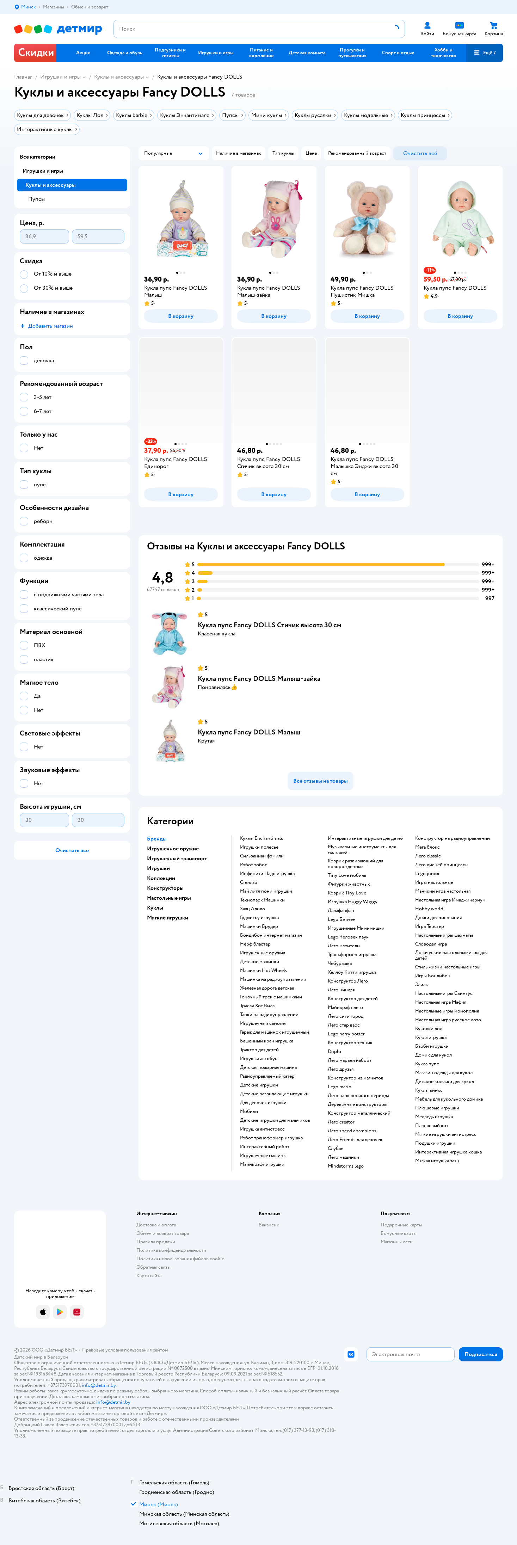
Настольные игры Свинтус (444, 993)
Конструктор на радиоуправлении (452, 838)
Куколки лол (428, 1029)
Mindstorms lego (346, 1166)
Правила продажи (155, 1242)
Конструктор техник (350, 1043)
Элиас (421, 984)
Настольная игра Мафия (440, 1002)
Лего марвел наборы (350, 1060)
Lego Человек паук (348, 937)
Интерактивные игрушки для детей (366, 838)
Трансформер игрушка (352, 955)
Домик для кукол (433, 1055)
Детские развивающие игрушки (274, 1094)
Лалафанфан (341, 910)
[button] (484, 53)
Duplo (334, 1051)
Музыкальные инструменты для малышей (362, 849)
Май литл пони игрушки (266, 891)
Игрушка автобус (258, 1058)
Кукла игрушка (431, 1037)
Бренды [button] (157, 838)
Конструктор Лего (348, 981)
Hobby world (429, 909)
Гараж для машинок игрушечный (274, 1032)
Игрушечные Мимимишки (356, 928)
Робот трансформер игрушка (271, 1138)
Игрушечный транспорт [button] (177, 858)
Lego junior (427, 873)
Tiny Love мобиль (347, 875)
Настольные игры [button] (169, 897)
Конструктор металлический (359, 1113)
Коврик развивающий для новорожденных (355, 863)
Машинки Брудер (259, 926)
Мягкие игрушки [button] (167, 917)
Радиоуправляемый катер (267, 1076)
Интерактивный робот (264, 1147)
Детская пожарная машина (268, 1067)
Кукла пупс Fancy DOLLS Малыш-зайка (259, 678)
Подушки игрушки (435, 1143)
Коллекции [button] (161, 878)
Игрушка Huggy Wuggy (352, 902)
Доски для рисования (438, 918)
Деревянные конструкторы (357, 1104)
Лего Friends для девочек (355, 1140)
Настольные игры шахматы (444, 935)
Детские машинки (259, 962)
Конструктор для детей (353, 999)
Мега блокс (427, 847)
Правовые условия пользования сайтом (125, 1350)
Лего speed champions (352, 1131)
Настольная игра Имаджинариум (450, 900)
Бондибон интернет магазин (271, 935)
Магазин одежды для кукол (444, 1073)
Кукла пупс (427, 1064)
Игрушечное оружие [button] (173, 848)
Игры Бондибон (432, 976)
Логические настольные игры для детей (451, 955)
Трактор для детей (259, 1050)
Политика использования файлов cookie (180, 1259)
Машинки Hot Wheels (263, 970)
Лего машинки (343, 1157)
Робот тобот (253, 865)
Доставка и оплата (156, 1225)
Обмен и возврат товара (162, 1233)
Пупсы (36, 199)
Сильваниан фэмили (262, 856)
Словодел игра (431, 944)
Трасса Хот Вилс (257, 1006)
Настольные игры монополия (447, 1011)
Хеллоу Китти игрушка (352, 972)
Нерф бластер (255, 944)
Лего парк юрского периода (358, 1095)
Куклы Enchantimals (261, 838)
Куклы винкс (429, 1090)
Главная (23, 76)
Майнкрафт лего (345, 1007)
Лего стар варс (344, 1025)
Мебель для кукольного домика (449, 1099)
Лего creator (341, 1122)
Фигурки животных (349, 884)
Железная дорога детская (267, 988)
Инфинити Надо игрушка (267, 873)
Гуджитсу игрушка (259, 918)
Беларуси (57, 1357)
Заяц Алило (252, 909)
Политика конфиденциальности (171, 1250)
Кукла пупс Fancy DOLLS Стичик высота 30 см (269, 625)
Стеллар (248, 882)
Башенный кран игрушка (266, 1041)
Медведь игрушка (434, 1117)
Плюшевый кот (431, 1125)
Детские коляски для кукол (444, 1081)
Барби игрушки (432, 1046)
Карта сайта (148, 1276)
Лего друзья (340, 1069)
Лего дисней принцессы (441, 865)
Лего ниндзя (341, 990)
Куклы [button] (155, 907)
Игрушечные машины (263, 1155)
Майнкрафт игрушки (262, 1164)
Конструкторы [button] (165, 888)
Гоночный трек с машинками (271, 997)
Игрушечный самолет (263, 1023)
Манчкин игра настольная (442, 891)
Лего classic (428, 856)
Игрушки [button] (158, 868)
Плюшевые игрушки (437, 1108)
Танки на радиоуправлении (269, 1014)
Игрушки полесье (259, 847)
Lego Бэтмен (342, 919)
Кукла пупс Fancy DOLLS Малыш (249, 732)
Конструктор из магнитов (355, 1078)
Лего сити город (345, 1016)
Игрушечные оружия (262, 953)
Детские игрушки (259, 1085)
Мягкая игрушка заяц (437, 1161)
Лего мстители (344, 946)
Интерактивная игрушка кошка (448, 1152)
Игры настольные (434, 882)
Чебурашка (340, 963)
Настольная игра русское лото (448, 1020)
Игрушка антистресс (262, 1129)
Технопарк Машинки (262, 900)
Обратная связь (153, 1267)
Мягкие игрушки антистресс (445, 1134)
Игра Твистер (429, 926)
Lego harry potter (346, 1034)
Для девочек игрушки (263, 1103)
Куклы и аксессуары (119, 76)
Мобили (249, 1111)
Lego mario (339, 1087)
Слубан (336, 1148)
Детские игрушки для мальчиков (275, 1120)
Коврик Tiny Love (347, 893)
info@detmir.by (99, 1385)
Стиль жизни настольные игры (447, 967)
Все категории (37, 156)
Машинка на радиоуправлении (273, 979)
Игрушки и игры (60, 76)
